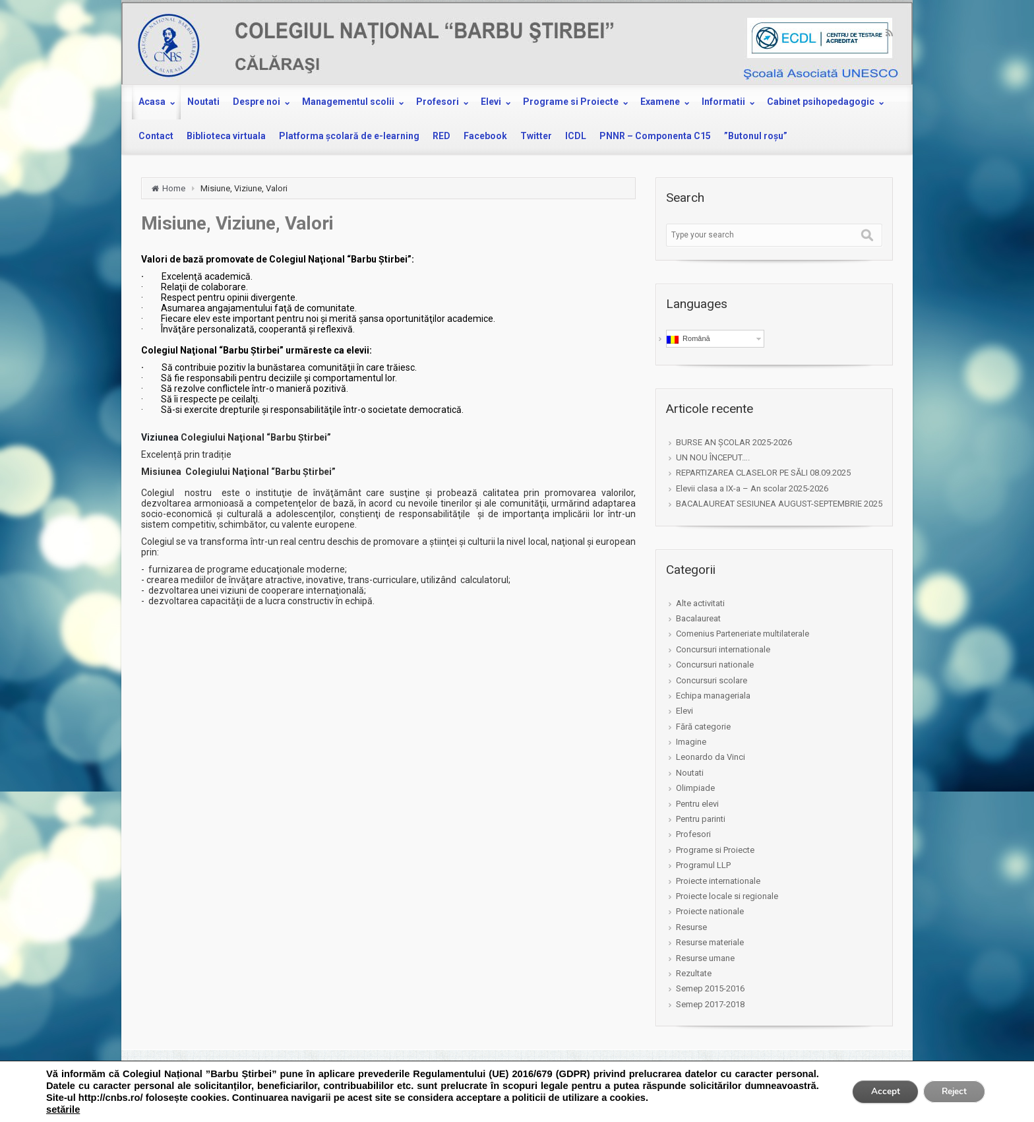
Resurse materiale (710, 942)
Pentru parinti (700, 819)
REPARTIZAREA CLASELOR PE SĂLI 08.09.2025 (763, 473)
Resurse (691, 927)
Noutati (690, 773)
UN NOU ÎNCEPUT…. (713, 457)
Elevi (684, 711)
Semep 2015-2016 (710, 988)
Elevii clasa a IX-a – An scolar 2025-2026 (752, 488)
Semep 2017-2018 (710, 1004)
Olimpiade (695, 788)
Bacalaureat (698, 618)
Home (173, 188)
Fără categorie (703, 727)
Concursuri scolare (711, 680)
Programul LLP (703, 865)
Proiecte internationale (718, 881)
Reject (952, 1091)
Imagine (691, 742)
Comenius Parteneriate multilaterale (742, 634)
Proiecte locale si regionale (727, 896)
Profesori (693, 834)
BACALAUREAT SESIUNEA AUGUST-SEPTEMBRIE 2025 (779, 504)
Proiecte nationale (710, 911)
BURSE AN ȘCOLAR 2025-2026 (734, 442)
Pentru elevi (697, 804)
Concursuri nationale (715, 665)
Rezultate (694, 973)
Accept (879, 1091)
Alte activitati (700, 603)
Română (688, 339)
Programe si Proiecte (715, 850)
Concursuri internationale (723, 649)
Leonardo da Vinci (710, 757)
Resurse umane (705, 958)
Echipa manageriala (713, 696)
